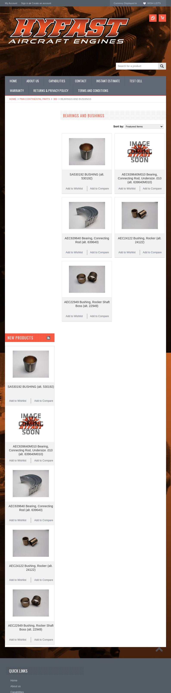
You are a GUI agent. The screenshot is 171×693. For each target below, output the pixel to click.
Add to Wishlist (74, 179)
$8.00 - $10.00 (15, 270)
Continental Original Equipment (24, 210)
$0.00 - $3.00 (15, 248)
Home (12, 99)
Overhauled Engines (17, 139)
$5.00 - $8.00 (15, 263)
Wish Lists (154, 3)
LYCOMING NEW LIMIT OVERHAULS (29, 129)
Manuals (10, 176)
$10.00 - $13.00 (16, 277)
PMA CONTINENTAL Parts (35, 99)
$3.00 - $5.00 (15, 256)
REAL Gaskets (14, 198)
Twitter (100, 677)
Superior (10, 204)
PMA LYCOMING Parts (19, 147)
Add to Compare (99, 179)
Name (14, 677)
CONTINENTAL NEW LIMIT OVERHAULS (22, 123)
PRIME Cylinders (15, 154)
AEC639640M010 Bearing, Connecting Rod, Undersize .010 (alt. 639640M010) (139, 169)
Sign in (24, 3)
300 (55, 99)
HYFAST (10, 222)
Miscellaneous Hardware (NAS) (24, 169)
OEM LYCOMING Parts (19, 136)
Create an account (41, 3)
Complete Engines (16, 150)
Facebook (93, 677)
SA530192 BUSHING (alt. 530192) (31, 350)
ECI (7, 216)
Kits (7, 158)
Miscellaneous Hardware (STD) (24, 172)
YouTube (107, 677)
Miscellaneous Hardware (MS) (23, 165)
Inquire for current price (19, 193)
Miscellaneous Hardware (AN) (23, 161)
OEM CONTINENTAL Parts (22, 132)
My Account (11, 3)
